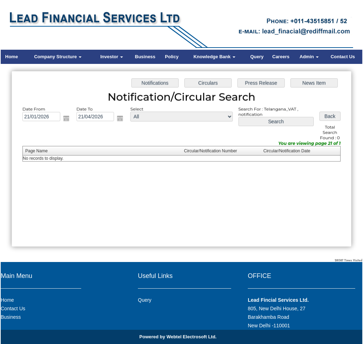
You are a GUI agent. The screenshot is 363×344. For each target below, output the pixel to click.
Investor (111, 56)
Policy (171, 56)
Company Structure (58, 56)
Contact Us (343, 56)
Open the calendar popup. (69, 119)
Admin (309, 56)
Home (11, 56)
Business (145, 56)
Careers (280, 56)
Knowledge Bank (214, 56)
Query (257, 56)
